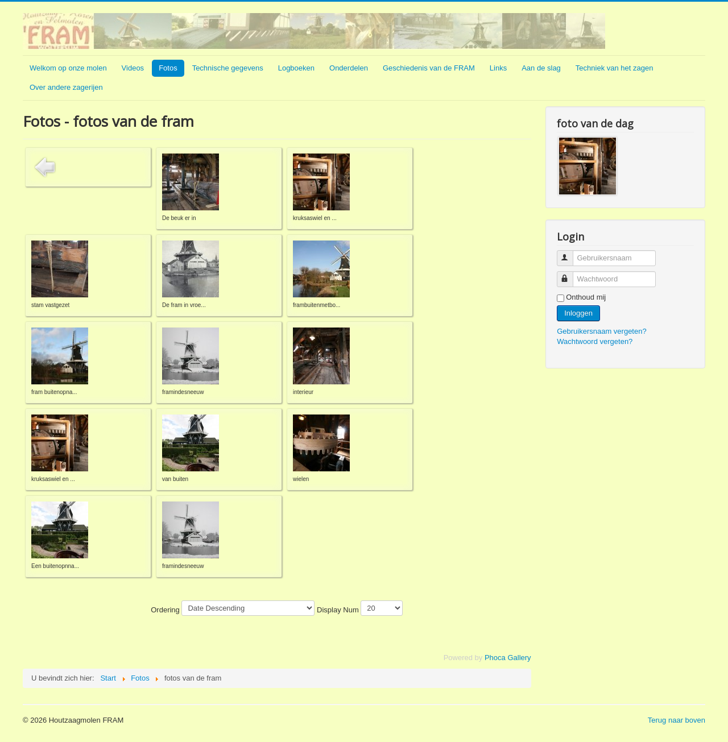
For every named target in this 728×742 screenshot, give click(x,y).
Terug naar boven (676, 720)
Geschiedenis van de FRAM (429, 68)
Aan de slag (541, 68)
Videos (133, 68)
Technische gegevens (227, 68)
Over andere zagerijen (66, 87)
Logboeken (296, 68)
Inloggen (578, 313)
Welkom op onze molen (68, 68)
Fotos (168, 68)
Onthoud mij (586, 297)
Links (498, 68)
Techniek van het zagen (614, 68)
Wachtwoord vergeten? (594, 341)
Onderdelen (348, 68)
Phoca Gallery (508, 657)
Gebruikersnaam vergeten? (602, 331)
